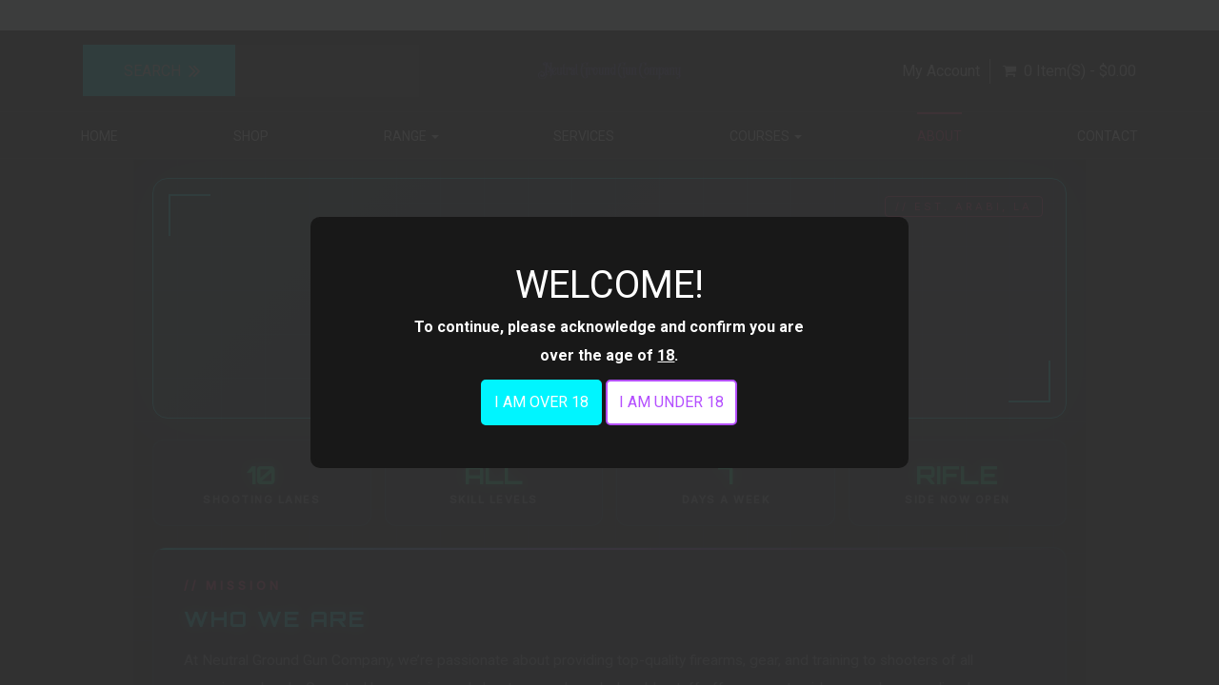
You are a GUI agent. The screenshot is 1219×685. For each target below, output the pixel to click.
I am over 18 (541, 402)
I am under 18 (671, 402)
